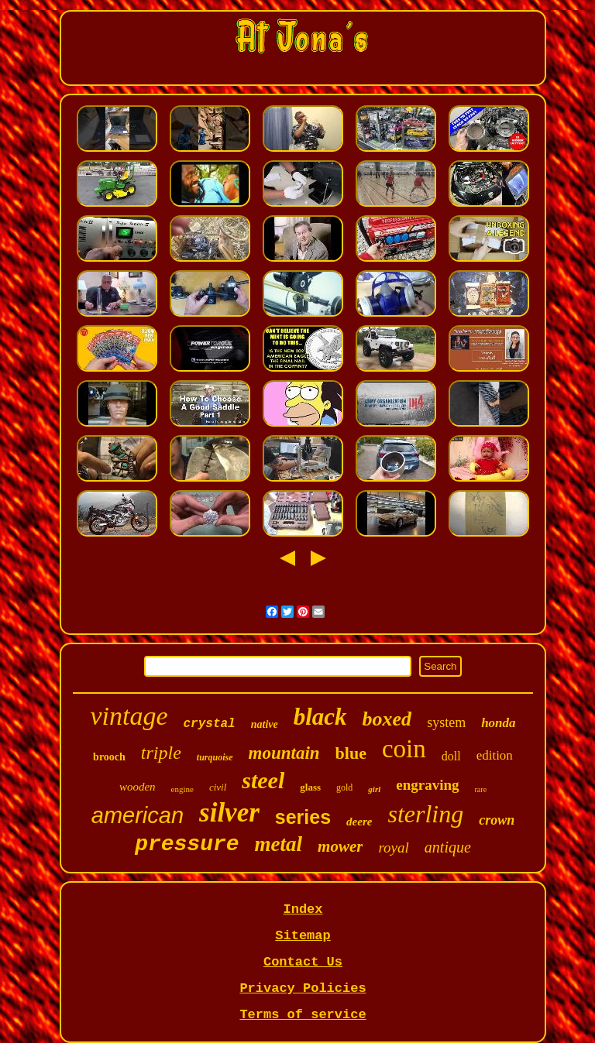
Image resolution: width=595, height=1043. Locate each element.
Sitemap (302, 935)
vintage (128, 716)
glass (310, 787)
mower (340, 846)
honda (498, 722)
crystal (209, 724)
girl (374, 789)
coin (404, 749)
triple (161, 753)
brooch (109, 757)
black (320, 716)
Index (302, 909)
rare (481, 789)
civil (217, 787)
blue (350, 753)
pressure (187, 844)
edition (494, 755)
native (264, 724)
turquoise (215, 757)
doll (451, 756)
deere (359, 821)
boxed (387, 719)
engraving (427, 785)
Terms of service (302, 1014)
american (137, 815)
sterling (425, 814)
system (446, 722)
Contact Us (302, 962)
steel (263, 780)
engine (182, 789)
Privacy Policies (302, 988)
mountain (284, 753)
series (303, 817)
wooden (137, 787)
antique (448, 847)
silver (229, 813)
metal (279, 844)
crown (496, 820)
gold (344, 787)
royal (393, 847)
